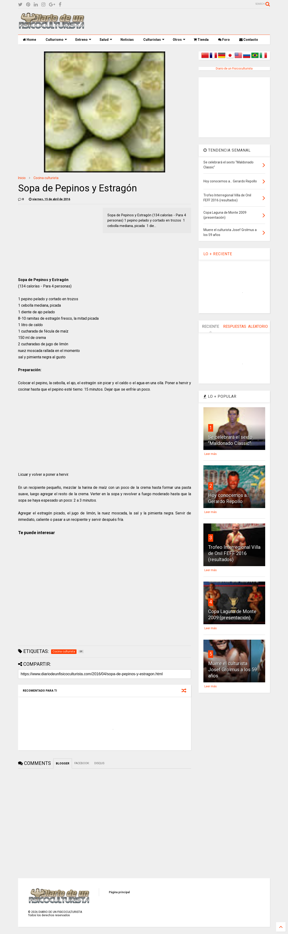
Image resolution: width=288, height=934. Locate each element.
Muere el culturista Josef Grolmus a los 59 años (232, 670)
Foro (224, 40)
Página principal (119, 892)
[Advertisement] (183, 21)
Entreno (83, 40)
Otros (179, 40)
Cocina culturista (46, 178)
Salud (106, 40)
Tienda (201, 40)
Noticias (127, 40)
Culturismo (56, 40)
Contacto (248, 40)
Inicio (22, 178)
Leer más (210, 454)
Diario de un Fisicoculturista (234, 68)
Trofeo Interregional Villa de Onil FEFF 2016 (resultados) (234, 553)
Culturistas (153, 40)
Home (29, 40)
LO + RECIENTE (217, 254)
